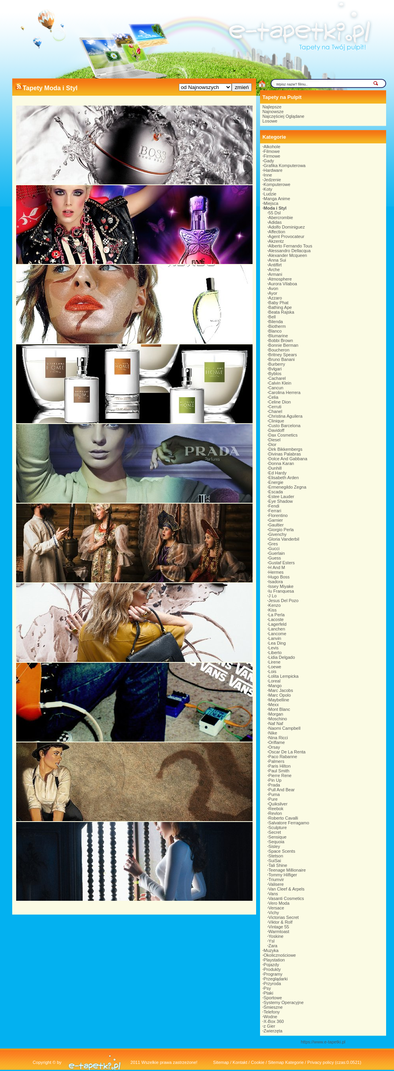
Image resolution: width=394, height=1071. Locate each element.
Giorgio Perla (281, 529)
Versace (276, 908)
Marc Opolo (279, 695)
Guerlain (276, 553)
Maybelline (278, 699)
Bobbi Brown (280, 340)
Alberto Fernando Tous (290, 246)
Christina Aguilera (285, 416)
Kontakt (239, 1062)
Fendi (273, 506)
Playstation (274, 960)
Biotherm (277, 326)
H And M (276, 567)
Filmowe (272, 151)
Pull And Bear (281, 789)
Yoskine (275, 936)
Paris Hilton (279, 766)
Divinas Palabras (284, 454)
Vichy (273, 912)
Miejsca (271, 203)
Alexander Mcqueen (287, 255)
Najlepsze (271, 106)
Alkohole (272, 146)
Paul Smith (278, 770)
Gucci (273, 548)
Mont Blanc (279, 709)
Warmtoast (278, 931)
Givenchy (277, 534)
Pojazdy (271, 964)
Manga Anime (277, 198)
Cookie (257, 1062)
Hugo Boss (279, 577)
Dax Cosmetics (282, 435)
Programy (273, 974)
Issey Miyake (281, 586)
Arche (274, 269)
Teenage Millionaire (287, 870)
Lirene (274, 662)
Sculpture (277, 827)
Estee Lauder (281, 496)
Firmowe (272, 156)
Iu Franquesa (281, 591)
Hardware (273, 170)
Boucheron (278, 350)
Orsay (274, 747)
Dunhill (275, 468)
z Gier (269, 1026)
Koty (268, 189)
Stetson (275, 855)
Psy (267, 988)
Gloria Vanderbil (283, 539)
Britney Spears (282, 354)
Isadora (275, 581)
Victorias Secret (283, 917)
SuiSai (274, 860)
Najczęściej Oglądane (283, 116)
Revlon (275, 813)
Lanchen (276, 629)
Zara (272, 945)
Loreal (274, 681)
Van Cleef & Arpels (286, 889)
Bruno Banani (281, 359)
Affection (276, 231)
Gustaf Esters (281, 562)
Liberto (275, 652)
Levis (273, 647)
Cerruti (274, 406)
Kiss (272, 610)
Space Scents (281, 851)
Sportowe (273, 997)
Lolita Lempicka (283, 676)
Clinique (276, 420)
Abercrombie (280, 217)
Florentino (278, 515)
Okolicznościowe (280, 955)
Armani (275, 274)
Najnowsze (273, 111)
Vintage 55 (278, 926)
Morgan (275, 714)
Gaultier (276, 524)
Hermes (276, 572)
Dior (272, 444)
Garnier (275, 520)
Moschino (277, 718)
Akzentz (276, 241)
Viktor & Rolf (280, 922)
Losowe (269, 121)
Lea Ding (277, 643)
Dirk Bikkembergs (285, 449)
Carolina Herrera (284, 392)
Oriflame (276, 742)
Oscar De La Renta (286, 751)
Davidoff (276, 430)
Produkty (272, 969)
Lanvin (274, 638)
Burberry (276, 364)
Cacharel (277, 378)
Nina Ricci (278, 737)
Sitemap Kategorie (286, 1062)
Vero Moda (278, 903)
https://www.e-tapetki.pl (323, 1041)
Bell (271, 316)
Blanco (275, 331)
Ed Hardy (277, 472)
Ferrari (274, 510)
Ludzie (270, 194)
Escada (275, 491)
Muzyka (271, 950)
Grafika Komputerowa (284, 165)
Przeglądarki (276, 978)
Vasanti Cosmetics (286, 898)
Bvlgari (275, 368)
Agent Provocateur (286, 236)
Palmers (276, 761)
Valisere (276, 884)
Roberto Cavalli (283, 818)
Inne (268, 175)
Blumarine (278, 335)
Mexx (273, 704)
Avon (273, 288)
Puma (274, 794)
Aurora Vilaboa (282, 283)
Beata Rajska (281, 312)
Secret (274, 832)
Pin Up (274, 780)
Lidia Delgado (281, 657)
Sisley (274, 846)
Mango (275, 685)
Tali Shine (277, 865)
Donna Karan (281, 463)
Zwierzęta (273, 1030)
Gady (269, 160)
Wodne (270, 1016)
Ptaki (268, 993)
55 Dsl (274, 212)
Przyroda (272, 983)
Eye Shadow (280, 501)
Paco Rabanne (282, 756)
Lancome (277, 633)
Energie (275, 482)
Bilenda (275, 321)
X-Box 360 (274, 1021)
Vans (273, 893)
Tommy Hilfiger (282, 874)
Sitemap (221, 1062)
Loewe (274, 666)
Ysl (271, 941)
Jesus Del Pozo (283, 600)
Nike (272, 733)
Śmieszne (273, 1007)
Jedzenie (272, 179)
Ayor (272, 293)
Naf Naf (275, 723)
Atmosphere (280, 279)
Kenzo (274, 605)
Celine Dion (279, 402)
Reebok (275, 808)
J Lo (272, 595)
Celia (273, 397)
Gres (273, 543)
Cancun (275, 387)
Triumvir (276, 879)
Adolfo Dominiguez (286, 227)
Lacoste (276, 619)
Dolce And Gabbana (287, 458)
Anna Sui (277, 260)
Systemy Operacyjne (283, 1002)
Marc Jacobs (280, 690)
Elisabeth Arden (283, 477)
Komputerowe (277, 184)
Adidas (275, 222)
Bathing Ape (280, 307)
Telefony (272, 1012)
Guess (274, 558)
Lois (272, 671)
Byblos (274, 373)
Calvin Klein (279, 383)
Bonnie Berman (283, 345)
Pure (272, 799)
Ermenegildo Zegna (287, 487)
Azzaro (275, 298)
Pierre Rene (280, 775)
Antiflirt (275, 264)
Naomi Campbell (284, 728)
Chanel (275, 411)
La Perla (276, 614)
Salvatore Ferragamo (288, 822)
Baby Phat (278, 302)
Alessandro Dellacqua (289, 250)
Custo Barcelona (284, 425)
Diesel (274, 439)
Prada (274, 785)
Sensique (277, 837)
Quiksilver (277, 803)
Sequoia (276, 841)
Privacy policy (320, 1062)
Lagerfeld (277, 624)
